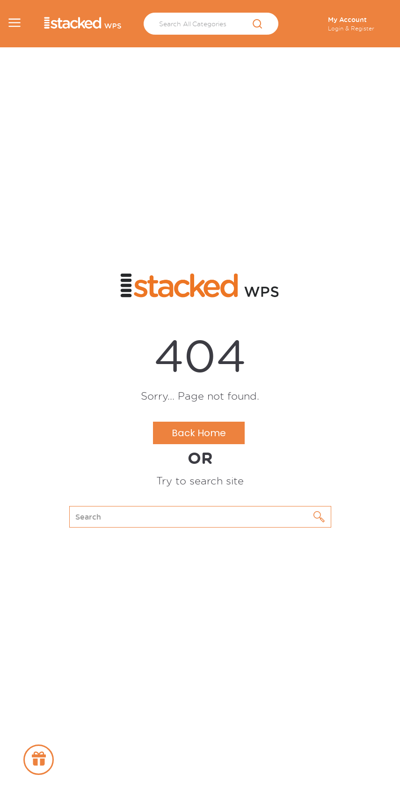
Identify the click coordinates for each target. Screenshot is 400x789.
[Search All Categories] (211, 24)
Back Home (199, 432)
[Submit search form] (257, 24)
